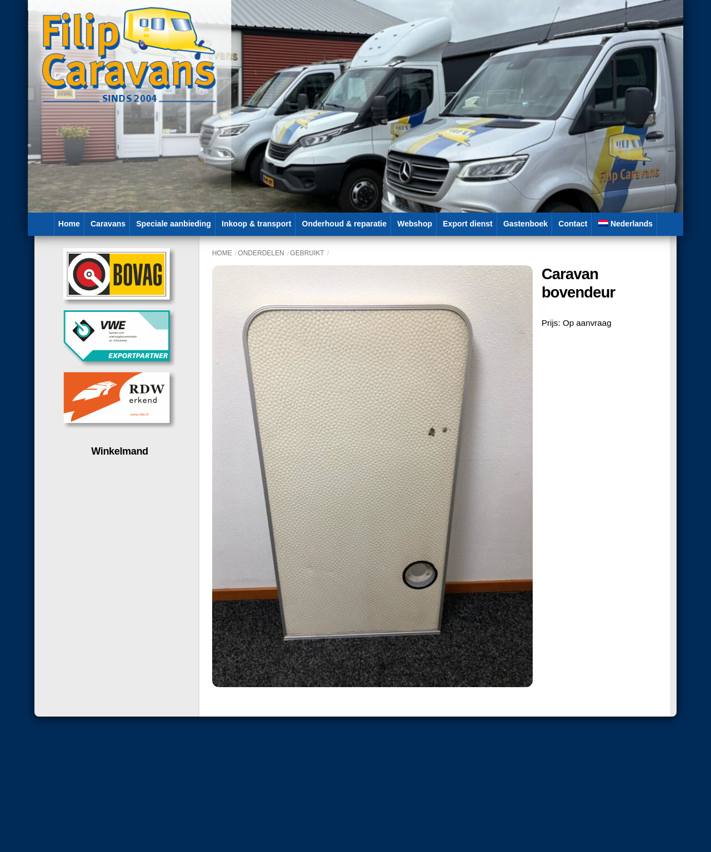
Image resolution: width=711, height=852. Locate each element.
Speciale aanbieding (173, 223)
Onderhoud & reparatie (344, 223)
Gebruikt (307, 253)
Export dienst (467, 223)
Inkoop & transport (256, 223)
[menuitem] (625, 224)
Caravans (108, 223)
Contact (572, 223)
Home (69, 223)
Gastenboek (525, 223)
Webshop (414, 223)
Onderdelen (261, 253)
